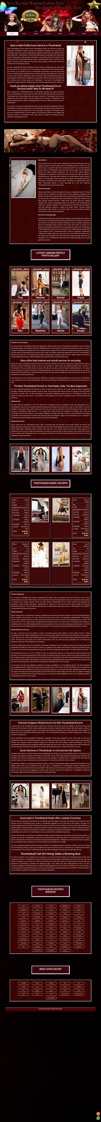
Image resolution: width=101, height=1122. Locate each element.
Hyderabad (79, 986)
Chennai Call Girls (37, 950)
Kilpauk (23, 913)
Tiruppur (51, 935)
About (24, 34)
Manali (79, 990)
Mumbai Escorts (79, 994)
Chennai (37, 983)
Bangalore (37, 990)
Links (95, 34)
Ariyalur (65, 924)
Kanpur (37, 994)
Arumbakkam (65, 917)
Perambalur (37, 928)
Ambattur (51, 946)
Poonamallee (65, 920)
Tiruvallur (65, 943)
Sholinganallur (37, 917)
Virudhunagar (23, 943)
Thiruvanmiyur (51, 913)
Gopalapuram (78, 946)
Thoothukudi (65, 939)
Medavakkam (37, 946)
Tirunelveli (79, 939)
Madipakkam (37, 920)
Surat (24, 990)
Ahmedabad (23, 983)
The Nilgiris (23, 935)
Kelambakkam (65, 946)
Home (12, 34)
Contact (72, 34)
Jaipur (37, 986)
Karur (79, 924)
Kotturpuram (78, 909)
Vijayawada (51, 983)
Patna (51, 994)
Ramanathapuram (23, 939)
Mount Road (23, 924)
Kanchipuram (51, 943)
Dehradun (23, 986)
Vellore (23, 946)
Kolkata (51, 986)
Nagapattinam (23, 928)
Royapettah (23, 909)
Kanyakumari (78, 935)
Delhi (65, 983)
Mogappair (65, 950)
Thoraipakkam (78, 917)
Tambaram (65, 909)
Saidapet (65, 913)
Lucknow (65, 986)
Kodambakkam (51, 950)
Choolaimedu (51, 924)
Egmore (37, 909)
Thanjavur (65, 928)
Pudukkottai (51, 928)
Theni (51, 939)
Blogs (84, 34)
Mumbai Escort (65, 994)
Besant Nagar (37, 913)
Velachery (51, 909)
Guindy (78, 920)
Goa (79, 983)
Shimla (65, 990)
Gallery (36, 34)
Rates (60, 34)
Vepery (37, 924)
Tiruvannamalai (79, 943)
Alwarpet (23, 917)
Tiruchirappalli (78, 928)
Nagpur (51, 990)
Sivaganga (37, 939)
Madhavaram (51, 920)
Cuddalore (37, 943)
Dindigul (64, 935)
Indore (23, 994)
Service (48, 34)
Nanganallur (23, 920)
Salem (37, 935)
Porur (79, 913)
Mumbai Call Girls (51, 998)
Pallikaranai (51, 917)
